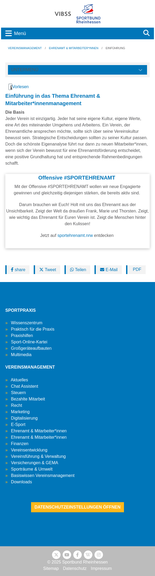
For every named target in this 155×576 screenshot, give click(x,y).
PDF (136, 269)
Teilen (78, 269)
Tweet (47, 269)
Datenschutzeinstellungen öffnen (77, 507)
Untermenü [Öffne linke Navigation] (24, 69)
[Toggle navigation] (70, 33)
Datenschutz (75, 568)
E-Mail (109, 269)
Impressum (101, 568)
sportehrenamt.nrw (75, 235)
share (18, 269)
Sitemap (51, 568)
